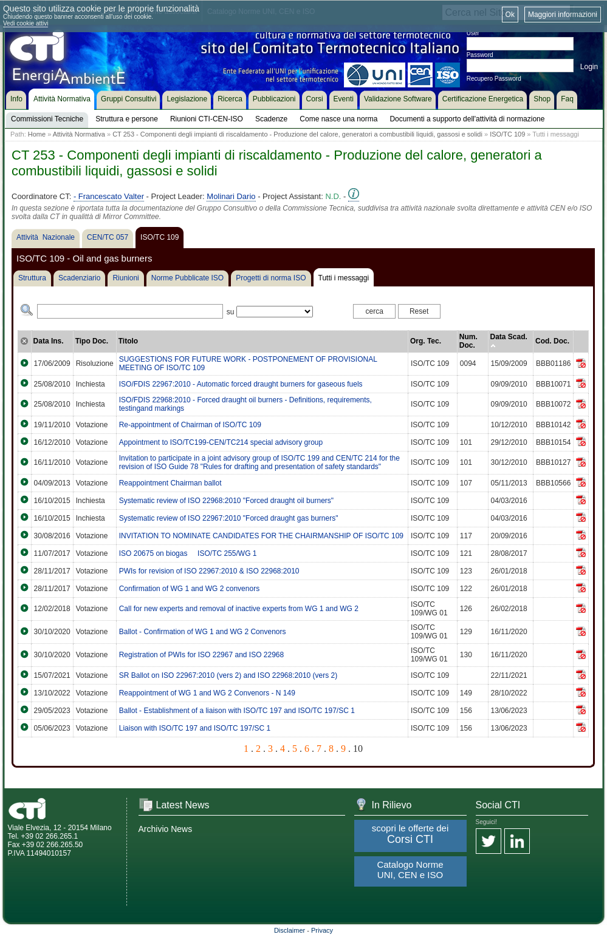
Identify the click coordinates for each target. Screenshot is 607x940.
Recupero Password (494, 78)
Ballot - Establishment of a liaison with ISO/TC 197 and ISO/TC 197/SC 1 (237, 710)
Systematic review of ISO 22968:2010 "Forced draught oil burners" (226, 500)
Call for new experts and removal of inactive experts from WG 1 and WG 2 (238, 608)
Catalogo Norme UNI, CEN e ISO (410, 869)
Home (37, 134)
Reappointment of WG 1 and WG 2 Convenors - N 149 (207, 693)
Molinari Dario (231, 196)
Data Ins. (48, 341)
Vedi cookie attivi (26, 23)
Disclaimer (289, 930)
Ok (510, 14)
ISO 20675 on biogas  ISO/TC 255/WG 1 (188, 553)
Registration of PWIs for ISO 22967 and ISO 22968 (201, 655)
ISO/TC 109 (507, 134)
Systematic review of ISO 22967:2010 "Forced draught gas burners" (228, 518)
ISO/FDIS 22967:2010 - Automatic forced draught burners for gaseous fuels (241, 384)
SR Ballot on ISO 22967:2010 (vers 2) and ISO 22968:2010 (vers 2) (228, 675)
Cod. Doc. (552, 341)
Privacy (322, 930)
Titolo (128, 341)
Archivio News (166, 829)
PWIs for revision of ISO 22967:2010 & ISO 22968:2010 (209, 571)
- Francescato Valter (109, 196)
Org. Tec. (425, 341)
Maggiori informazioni (562, 14)
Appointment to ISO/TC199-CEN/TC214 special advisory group (221, 442)
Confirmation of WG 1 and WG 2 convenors (189, 588)
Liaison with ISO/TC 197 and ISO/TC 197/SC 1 (194, 728)
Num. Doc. (468, 341)
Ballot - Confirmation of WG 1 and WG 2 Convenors (202, 631)
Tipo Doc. (91, 341)
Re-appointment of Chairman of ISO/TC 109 (190, 425)
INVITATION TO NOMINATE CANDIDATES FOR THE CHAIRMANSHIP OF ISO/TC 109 (261, 536)
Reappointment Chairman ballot (170, 483)
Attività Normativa (79, 134)
